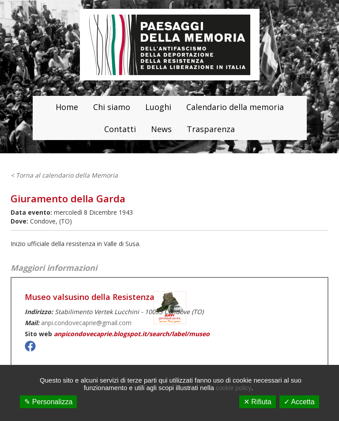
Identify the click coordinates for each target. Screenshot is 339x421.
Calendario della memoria (235, 107)
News (161, 129)
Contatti (120, 129)
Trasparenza (211, 129)
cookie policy (233, 387)
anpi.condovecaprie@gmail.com (86, 323)
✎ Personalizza (48, 402)
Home (67, 107)
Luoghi (158, 107)
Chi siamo (111, 107)
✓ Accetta (299, 402)
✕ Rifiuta (257, 402)
